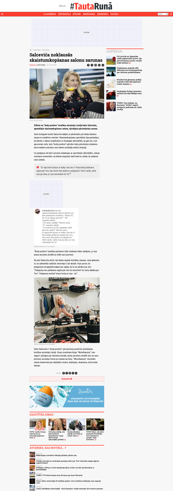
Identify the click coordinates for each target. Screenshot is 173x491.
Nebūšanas (89, 14)
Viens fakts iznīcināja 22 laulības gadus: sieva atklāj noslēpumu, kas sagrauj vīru (68, 482)
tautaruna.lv (33, 65)
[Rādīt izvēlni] (2, 14)
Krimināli (102, 14)
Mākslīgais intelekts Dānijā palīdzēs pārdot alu (56, 455)
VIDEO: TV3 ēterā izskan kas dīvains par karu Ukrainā (59, 475)
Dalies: (58, 373)
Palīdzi (114, 14)
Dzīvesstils (64, 14)
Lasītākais (114, 51)
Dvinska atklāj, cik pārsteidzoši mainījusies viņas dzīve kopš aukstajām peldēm (56, 436)
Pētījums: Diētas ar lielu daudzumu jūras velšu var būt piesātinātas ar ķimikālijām (65, 469)
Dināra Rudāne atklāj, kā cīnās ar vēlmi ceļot (74, 434)
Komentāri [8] (67, 379)
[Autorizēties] (171, 14)
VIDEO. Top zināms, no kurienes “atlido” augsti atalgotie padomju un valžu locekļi (129, 106)
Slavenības (50, 14)
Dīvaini (77, 14)
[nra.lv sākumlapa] (62, 6)
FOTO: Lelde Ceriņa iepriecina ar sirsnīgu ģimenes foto (37, 435)
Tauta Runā (37, 50)
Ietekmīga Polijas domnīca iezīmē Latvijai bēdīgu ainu (129, 92)
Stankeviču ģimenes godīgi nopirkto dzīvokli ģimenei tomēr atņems (129, 81)
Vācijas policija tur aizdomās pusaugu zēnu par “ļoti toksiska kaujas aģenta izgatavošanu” (67, 462)
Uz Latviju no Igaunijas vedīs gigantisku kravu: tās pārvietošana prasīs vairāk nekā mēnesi (129, 59)
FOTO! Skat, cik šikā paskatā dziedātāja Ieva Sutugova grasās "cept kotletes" (94, 436)
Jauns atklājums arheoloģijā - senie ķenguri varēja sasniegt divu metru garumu (69, 489)
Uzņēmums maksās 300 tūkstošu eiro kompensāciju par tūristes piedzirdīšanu (129, 70)
